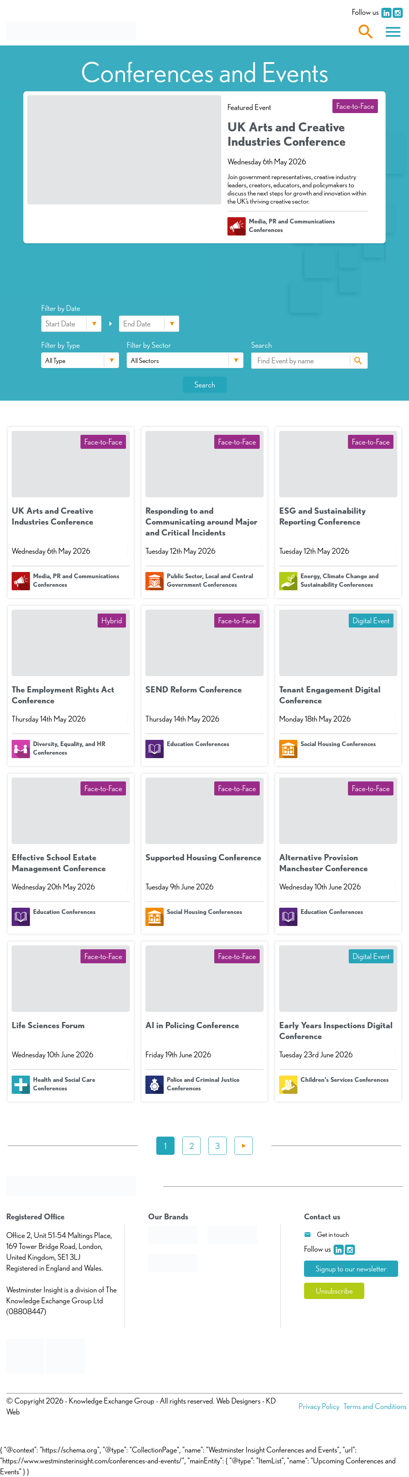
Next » (243, 1146)
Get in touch (333, 1234)
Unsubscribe (334, 1291)
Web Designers (238, 1401)
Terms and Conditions (375, 1406)
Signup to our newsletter (351, 1268)
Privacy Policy (319, 1406)
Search (358, 360)
